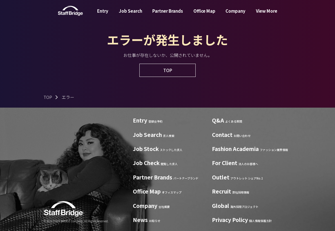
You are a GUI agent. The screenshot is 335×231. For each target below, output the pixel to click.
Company (235, 15)
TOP (48, 97)
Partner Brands (167, 15)
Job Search (130, 15)
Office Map (204, 15)
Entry (102, 15)
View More (266, 15)
